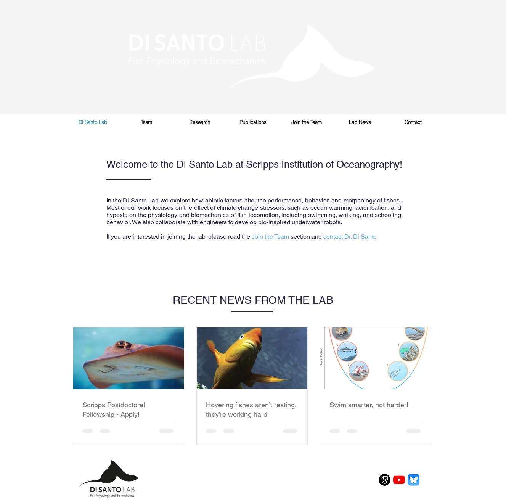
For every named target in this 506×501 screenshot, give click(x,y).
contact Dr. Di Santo (349, 236)
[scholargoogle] (384, 480)
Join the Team (270, 236)
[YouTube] (399, 480)
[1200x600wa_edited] (413, 480)
